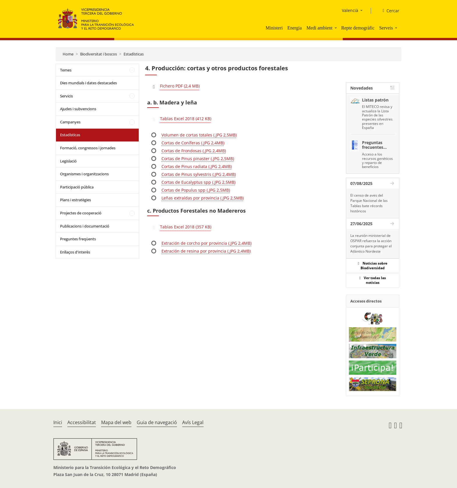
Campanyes (70, 122)
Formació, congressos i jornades (87, 148)
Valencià (350, 10)
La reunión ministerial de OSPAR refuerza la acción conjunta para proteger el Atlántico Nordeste (371, 243)
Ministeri (274, 27)
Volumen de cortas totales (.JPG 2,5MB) (199, 135)
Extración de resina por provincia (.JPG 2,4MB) (206, 251)
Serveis (386, 27)
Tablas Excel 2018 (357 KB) (185, 227)
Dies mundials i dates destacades (88, 82)
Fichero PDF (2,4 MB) (180, 86)
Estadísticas (134, 54)
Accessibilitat (81, 422)
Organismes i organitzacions (84, 173)
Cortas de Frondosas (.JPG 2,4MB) (193, 150)
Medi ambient (319, 27)
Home (68, 54)
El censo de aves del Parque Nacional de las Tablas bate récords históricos (369, 203)
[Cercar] (388, 11)
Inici (57, 422)
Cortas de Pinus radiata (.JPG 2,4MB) (196, 166)
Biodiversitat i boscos (98, 54)
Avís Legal (192, 422)
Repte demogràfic (358, 27)
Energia (294, 27)
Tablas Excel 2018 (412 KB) (185, 118)
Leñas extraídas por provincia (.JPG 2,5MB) (202, 198)
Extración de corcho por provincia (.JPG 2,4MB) (206, 243)
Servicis (66, 96)
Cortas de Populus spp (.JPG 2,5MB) (195, 190)
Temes (65, 70)
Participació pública (77, 187)
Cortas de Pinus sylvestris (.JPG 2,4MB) (198, 174)
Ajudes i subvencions (78, 108)
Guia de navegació (157, 422)
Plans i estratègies (75, 199)
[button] (336, 27)
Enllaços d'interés (75, 252)
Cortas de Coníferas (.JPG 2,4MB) (192, 143)
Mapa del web (116, 422)
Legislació (68, 161)
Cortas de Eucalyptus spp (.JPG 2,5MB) (198, 182)
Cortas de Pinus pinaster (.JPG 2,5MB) (197, 158)
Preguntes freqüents (78, 239)
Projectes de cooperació (80, 213)
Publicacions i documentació (84, 226)
